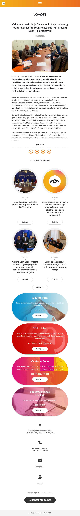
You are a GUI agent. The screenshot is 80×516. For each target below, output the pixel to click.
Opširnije (25, 222)
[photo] (40, 56)
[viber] (49, 152)
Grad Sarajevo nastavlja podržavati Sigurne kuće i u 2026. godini (25, 204)
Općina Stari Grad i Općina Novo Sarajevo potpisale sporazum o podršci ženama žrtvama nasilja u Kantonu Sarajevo (25, 267)
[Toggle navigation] (40, 3)
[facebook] (31, 152)
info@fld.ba (40, 467)
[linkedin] (43, 152)
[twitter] (37, 152)
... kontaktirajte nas (40, 500)
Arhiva (40, 287)
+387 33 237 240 (41, 448)
